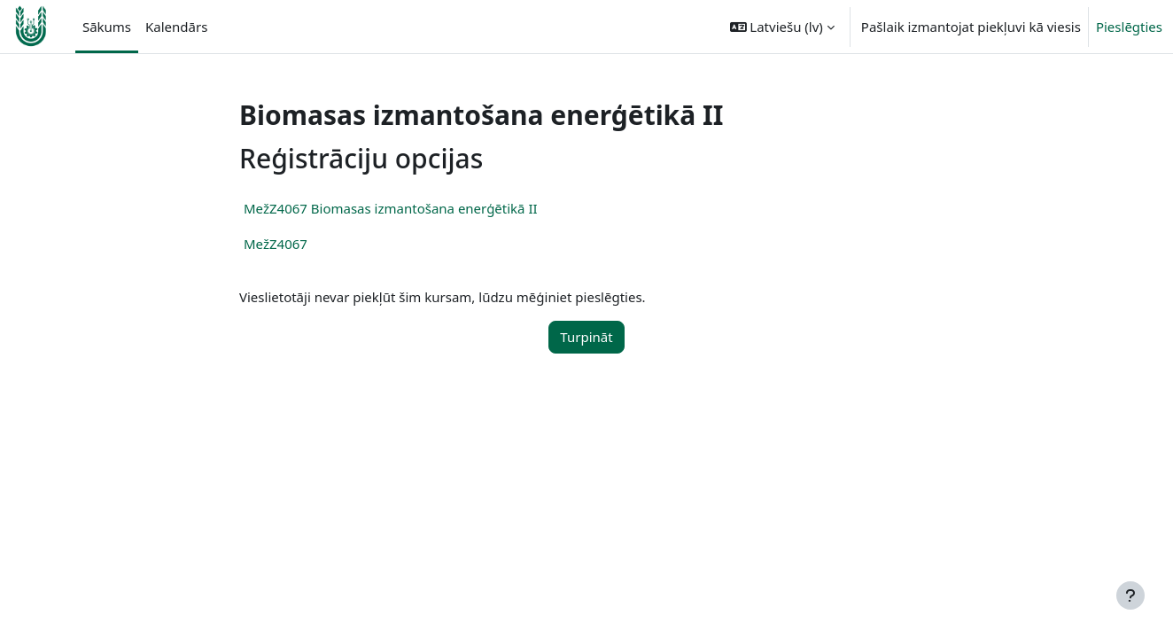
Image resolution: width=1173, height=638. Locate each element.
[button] (782, 26)
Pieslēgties (1129, 26)
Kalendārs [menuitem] (176, 26)
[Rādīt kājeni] (1130, 595)
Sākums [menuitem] (106, 26)
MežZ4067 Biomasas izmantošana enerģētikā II (391, 208)
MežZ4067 (275, 244)
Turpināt (586, 337)
